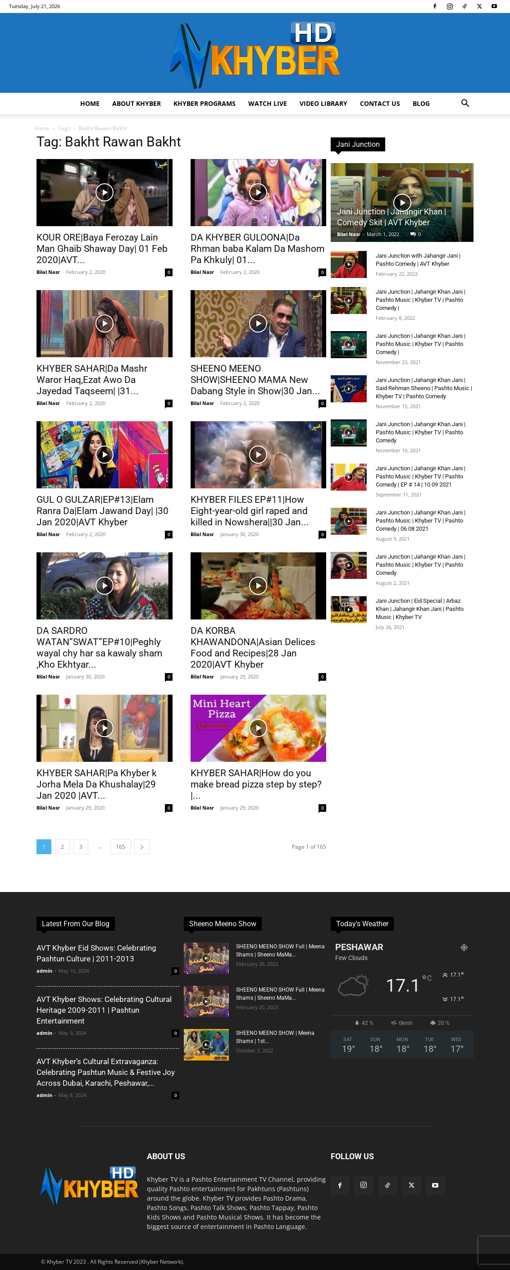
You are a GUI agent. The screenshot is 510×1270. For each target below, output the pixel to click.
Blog (421, 103)
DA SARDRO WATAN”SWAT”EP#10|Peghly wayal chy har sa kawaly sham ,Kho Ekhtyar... (99, 647)
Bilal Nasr (48, 272)
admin (44, 970)
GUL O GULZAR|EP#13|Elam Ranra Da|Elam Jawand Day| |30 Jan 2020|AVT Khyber (102, 511)
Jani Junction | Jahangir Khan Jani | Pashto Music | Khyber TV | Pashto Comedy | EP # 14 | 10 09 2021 (420, 476)
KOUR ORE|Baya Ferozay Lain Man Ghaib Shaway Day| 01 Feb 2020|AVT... (102, 248)
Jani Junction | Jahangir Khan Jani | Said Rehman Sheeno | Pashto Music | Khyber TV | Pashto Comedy (424, 388)
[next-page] (142, 846)
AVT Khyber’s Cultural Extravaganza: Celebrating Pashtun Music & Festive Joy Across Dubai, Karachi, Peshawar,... (105, 1072)
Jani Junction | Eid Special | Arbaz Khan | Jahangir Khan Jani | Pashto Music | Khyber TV (420, 608)
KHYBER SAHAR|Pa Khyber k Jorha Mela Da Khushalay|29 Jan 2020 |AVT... (96, 784)
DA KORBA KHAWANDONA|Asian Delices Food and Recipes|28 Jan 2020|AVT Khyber (253, 647)
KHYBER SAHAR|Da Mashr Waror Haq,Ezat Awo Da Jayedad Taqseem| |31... (91, 379)
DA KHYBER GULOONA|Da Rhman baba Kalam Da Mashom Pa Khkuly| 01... (257, 248)
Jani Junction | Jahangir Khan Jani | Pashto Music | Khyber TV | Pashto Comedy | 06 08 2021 (420, 520)
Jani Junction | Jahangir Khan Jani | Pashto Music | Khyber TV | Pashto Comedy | (420, 299)
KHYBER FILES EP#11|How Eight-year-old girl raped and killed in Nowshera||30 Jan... (250, 511)
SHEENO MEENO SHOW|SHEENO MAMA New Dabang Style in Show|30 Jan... (255, 379)
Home (90, 103)
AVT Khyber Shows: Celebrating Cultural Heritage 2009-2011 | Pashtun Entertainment (104, 1010)
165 (120, 847)
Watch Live (267, 103)
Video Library (323, 103)
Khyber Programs (204, 103)
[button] (465, 104)
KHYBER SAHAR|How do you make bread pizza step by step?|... (256, 784)
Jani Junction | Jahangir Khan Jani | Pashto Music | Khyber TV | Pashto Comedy (420, 432)
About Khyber (136, 103)
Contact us (380, 103)
